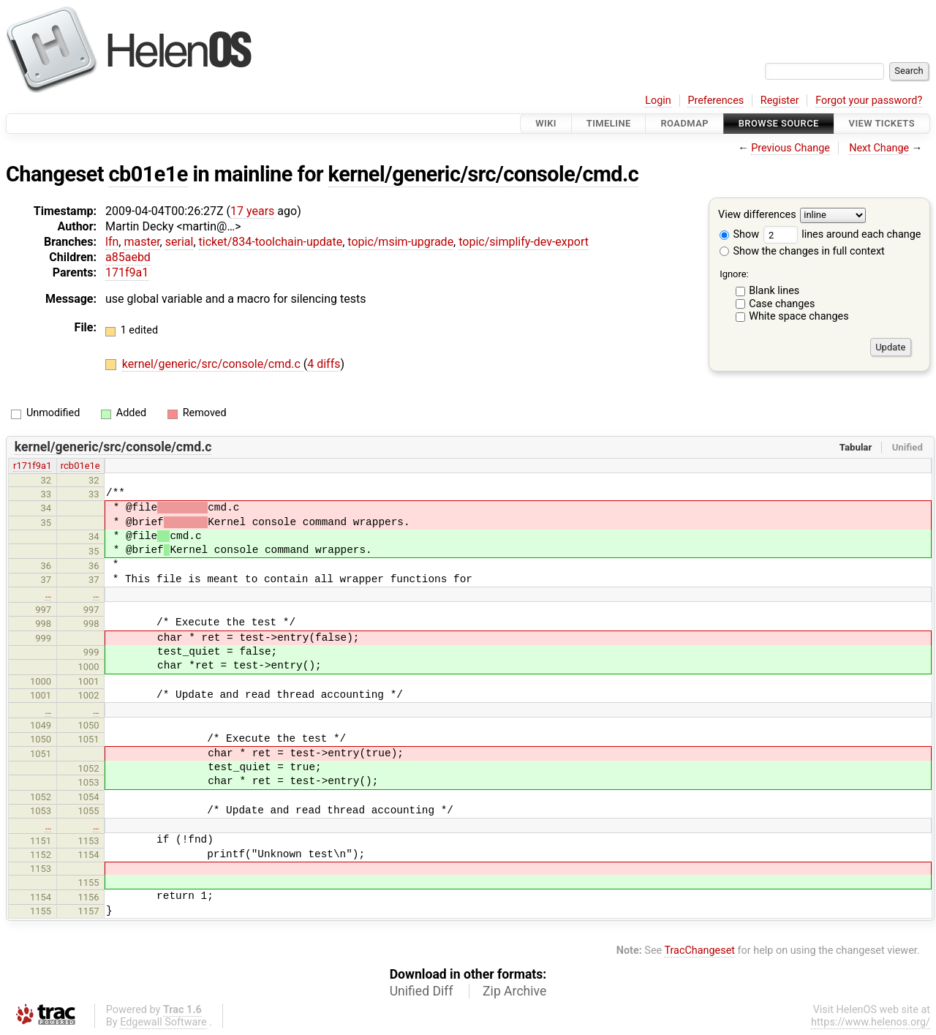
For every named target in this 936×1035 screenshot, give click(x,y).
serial (179, 242)
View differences (757, 215)
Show (739, 234)
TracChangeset (699, 950)
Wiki (545, 123)
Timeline (608, 123)
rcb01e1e (80, 465)
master (141, 242)
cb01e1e (148, 174)
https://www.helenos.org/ (870, 1022)
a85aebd (128, 257)
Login (658, 100)
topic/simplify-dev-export (523, 242)
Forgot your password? (868, 100)
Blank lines (774, 291)
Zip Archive (514, 991)
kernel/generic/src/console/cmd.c (483, 174)
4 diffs (323, 364)
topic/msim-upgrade (400, 242)
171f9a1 (126, 272)
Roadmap (684, 123)
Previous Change (790, 148)
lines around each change (842, 234)
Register (779, 100)
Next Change (879, 148)
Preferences (715, 100)
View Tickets (882, 123)
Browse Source (779, 123)
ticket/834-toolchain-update (271, 242)
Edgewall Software (163, 1022)
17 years (252, 211)
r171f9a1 (32, 465)
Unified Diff (421, 991)
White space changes (799, 316)
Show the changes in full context (802, 251)
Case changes (782, 304)
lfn (111, 242)
